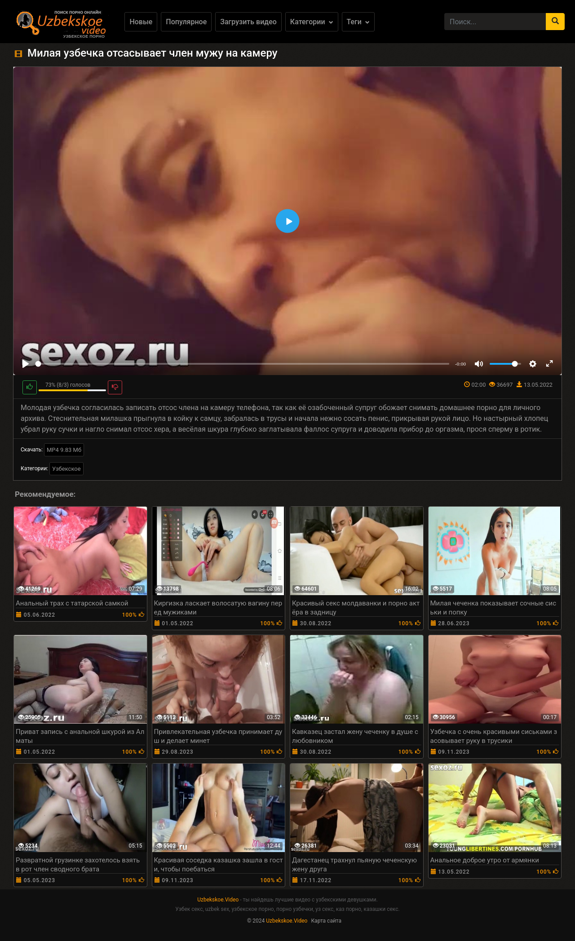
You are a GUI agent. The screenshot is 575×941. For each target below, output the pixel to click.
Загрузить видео (248, 22)
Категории (311, 22)
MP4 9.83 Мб (64, 449)
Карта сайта (326, 921)
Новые (140, 22)
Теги (358, 22)
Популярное (186, 22)
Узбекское (66, 468)
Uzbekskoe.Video (218, 900)
